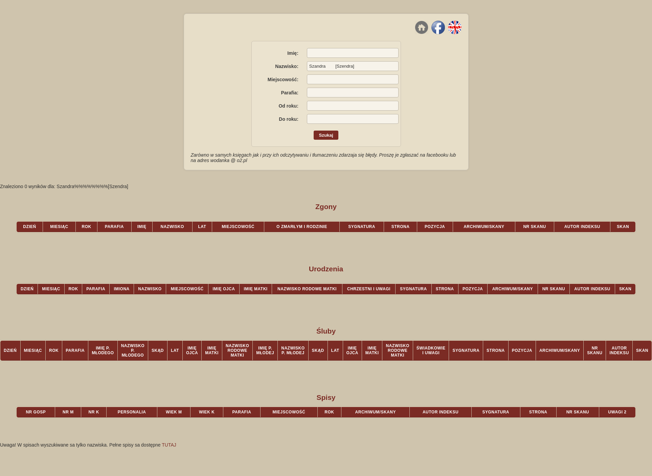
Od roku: (288, 106)
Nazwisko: (286, 66)
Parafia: (289, 92)
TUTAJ (169, 445)
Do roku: (288, 119)
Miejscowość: (283, 79)
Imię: (292, 53)
